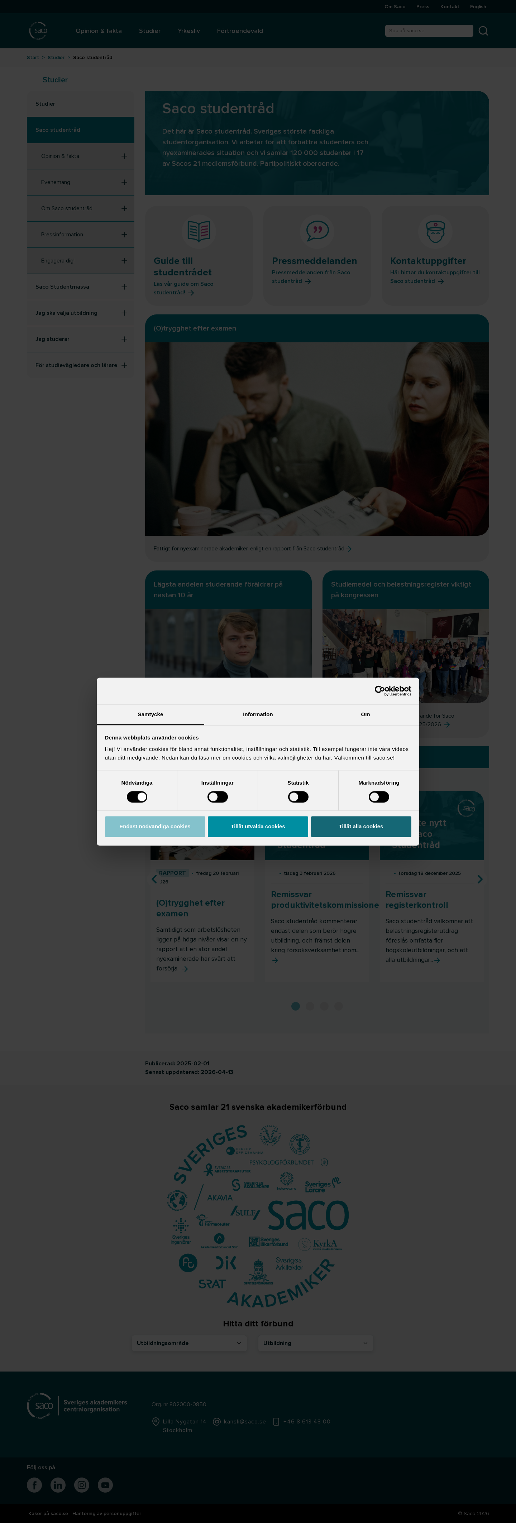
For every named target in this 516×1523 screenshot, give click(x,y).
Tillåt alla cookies (361, 827)
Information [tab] (258, 714)
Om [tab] (365, 714)
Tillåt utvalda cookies (258, 827)
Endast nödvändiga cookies (154, 827)
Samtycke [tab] (150, 714)
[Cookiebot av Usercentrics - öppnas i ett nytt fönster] (380, 690)
